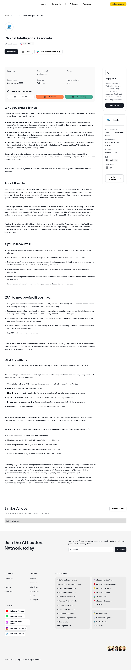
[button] (45, 4)
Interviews (34, 587)
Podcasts (33, 583)
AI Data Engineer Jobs (65, 613)
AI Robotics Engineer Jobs (67, 618)
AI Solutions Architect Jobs (67, 597)
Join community (118, 4)
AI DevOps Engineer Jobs (66, 588)
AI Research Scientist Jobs (67, 601)
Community (9, 579)
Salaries (33, 579)
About (7, 583)
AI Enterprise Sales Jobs (66, 609)
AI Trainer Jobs (62, 622)
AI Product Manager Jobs (66, 593)
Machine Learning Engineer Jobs (69, 584)
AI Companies (35, 600)
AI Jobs (32, 595)
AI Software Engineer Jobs (67, 580)
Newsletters (34, 591)
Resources (8, 591)
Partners (8, 587)
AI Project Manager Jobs (66, 605)
